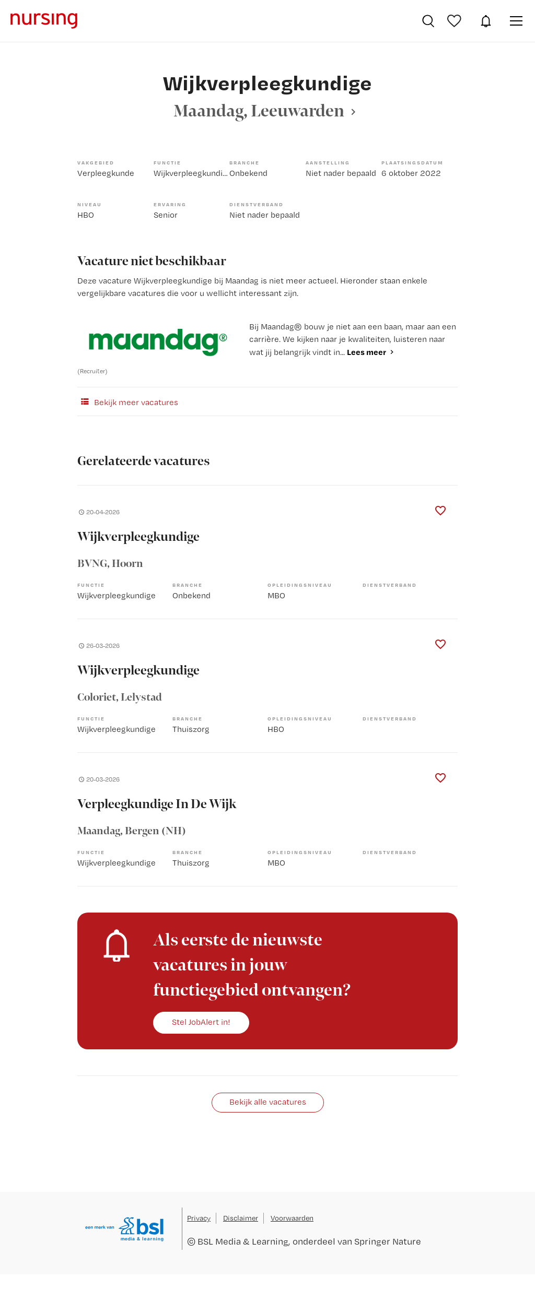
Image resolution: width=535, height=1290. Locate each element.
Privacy (199, 1218)
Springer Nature (387, 1241)
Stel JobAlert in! (201, 1022)
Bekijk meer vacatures (127, 401)
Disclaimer (240, 1218)
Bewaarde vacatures (455, 21)
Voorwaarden (292, 1218)
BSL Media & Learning (242, 1241)
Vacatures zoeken (428, 21)
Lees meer (366, 352)
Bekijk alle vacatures (267, 1102)
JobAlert (486, 21)
